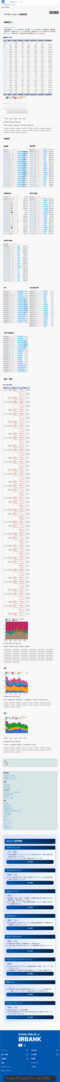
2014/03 (5, 59)
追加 (56, 12)
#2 (8, 145)
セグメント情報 (8, 798)
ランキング (34, 1063)
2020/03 (5, 73)
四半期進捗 (7, 788)
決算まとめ (7, 784)
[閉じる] (54, 1077)
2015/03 (5, 61)
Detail (30, 862)
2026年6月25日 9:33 (9, 27)
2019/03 (5, 71)
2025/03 (5, 85)
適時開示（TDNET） (10, 777)
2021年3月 (5, 176)
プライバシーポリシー (37, 1077)
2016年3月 (5, 167)
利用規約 (27, 1077)
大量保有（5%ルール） (10, 779)
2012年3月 (5, 159)
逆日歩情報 (7, 812)
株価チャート (8, 819)
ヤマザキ (10, 4)
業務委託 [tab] (15, 852)
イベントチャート (9, 821)
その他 (33, 1066)
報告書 (33, 1058)
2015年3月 (5, 165)
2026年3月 (5, 186)
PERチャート (8, 823)
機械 (6, 4)
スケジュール (5, 1066)
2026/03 (5, 92)
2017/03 (5, 66)
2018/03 (5, 68)
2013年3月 (5, 161)
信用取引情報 (8, 807)
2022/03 (5, 78)
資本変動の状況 (8, 794)
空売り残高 (7, 805)
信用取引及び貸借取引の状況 (12, 810)
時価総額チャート (9, 827)
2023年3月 (5, 180)
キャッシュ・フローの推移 (11, 792)
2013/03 (5, 56)
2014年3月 (5, 163)
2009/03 (5, 47)
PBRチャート (8, 825)
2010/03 (5, 49)
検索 (2, 1063)
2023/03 (5, 80)
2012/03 (5, 54)
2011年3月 (5, 157)
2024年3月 (5, 182)
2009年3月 (5, 153)
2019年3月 (5, 173)
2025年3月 (5, 184)
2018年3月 (5, 171)
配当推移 (6, 796)
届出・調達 (15, 1054)
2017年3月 (5, 169)
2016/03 (5, 63)
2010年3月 (5, 155)
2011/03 (5, 52)
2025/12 (5, 89)
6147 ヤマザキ (5, 7)
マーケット (15, 1050)
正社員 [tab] (8, 852)
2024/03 (5, 82)
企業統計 (15, 1059)
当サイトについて (6, 1070)
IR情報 (6, 803)
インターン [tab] (10, 986)
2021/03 (5, 75)
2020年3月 (5, 174)
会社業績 (6, 786)
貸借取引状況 (8, 809)
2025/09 (5, 87)
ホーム (3, 4)
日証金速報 (7, 814)
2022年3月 (5, 178)
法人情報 (45, 1054)
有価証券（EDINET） (10, 775)
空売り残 (45, 1050)
